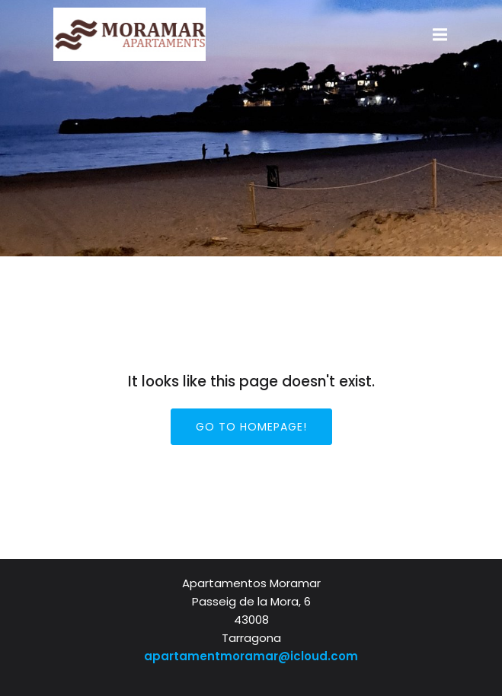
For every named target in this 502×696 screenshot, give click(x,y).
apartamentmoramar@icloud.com (251, 656)
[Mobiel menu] (440, 35)
